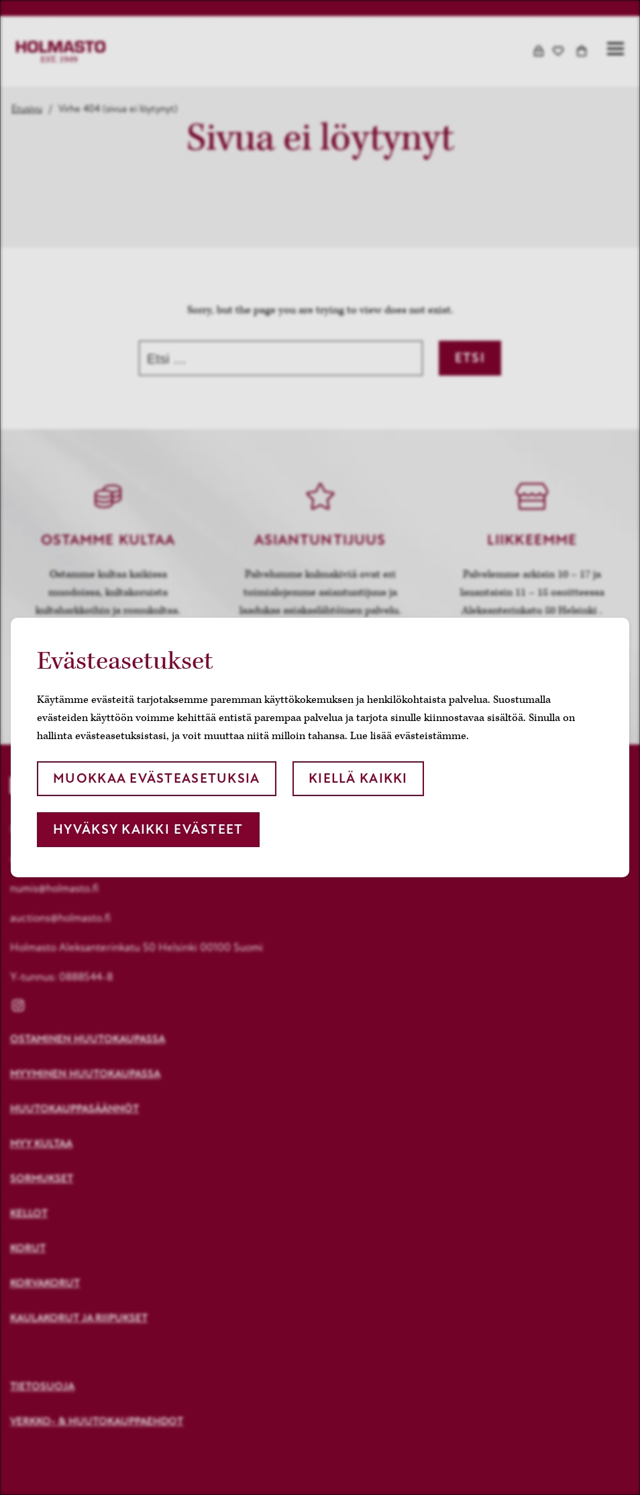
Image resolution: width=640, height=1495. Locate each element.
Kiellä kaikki (358, 778)
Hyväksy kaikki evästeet (148, 829)
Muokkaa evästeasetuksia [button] (156, 778)
